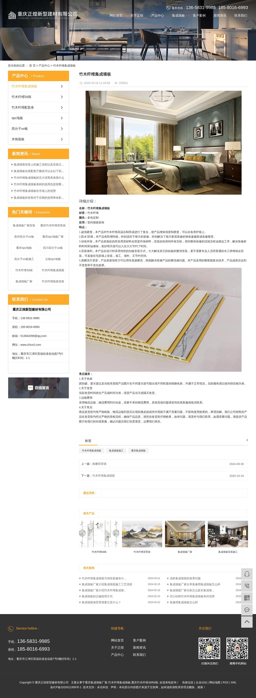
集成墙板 (178, 15)
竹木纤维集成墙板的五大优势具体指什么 (39, 177)
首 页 (32, 65)
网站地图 (214, 682)
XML (234, 682)
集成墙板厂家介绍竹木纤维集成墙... (104, 590)
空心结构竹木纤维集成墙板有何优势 (192, 596)
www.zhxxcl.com (31, 344)
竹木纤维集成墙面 (53, 270)
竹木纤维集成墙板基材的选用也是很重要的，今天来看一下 (40, 184)
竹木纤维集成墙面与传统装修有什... (104, 578)
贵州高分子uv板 (24, 236)
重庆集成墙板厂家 (96, 682)
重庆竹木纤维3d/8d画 (144, 682)
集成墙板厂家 (24, 281)
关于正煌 (136, 15)
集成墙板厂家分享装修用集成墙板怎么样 (195, 584)
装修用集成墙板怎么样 (184, 602)
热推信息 (187, 682)
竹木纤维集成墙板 (64, 65)
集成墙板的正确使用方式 (97, 596)
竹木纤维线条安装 (53, 281)
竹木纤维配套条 (23, 107)
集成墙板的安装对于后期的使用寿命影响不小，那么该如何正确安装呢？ (40, 197)
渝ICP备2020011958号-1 (65, 687)
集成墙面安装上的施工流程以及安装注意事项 (40, 164)
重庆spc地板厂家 (53, 236)
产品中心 (157, 15)
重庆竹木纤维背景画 (53, 225)
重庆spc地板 (24, 247)
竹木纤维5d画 (21, 97)
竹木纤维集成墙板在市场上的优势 (35, 190)
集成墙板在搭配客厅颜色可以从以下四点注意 (40, 171)
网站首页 (116, 15)
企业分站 (201, 682)
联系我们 (240, 15)
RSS (226, 682)
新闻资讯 (220, 15)
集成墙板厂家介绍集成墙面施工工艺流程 (107, 584)
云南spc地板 (53, 259)
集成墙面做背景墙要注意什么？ (101, 602)
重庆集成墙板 (138, 450)
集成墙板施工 (116, 450)
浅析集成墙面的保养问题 (185, 578)
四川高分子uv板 (53, 247)
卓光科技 (102, 687)
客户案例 (199, 15)
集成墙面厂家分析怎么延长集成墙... (192, 590)
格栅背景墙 (99, 463)
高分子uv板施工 (24, 259)
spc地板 (17, 118)
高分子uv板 (20, 128)
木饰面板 (18, 139)
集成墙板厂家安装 (24, 225)
